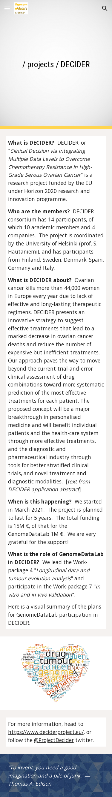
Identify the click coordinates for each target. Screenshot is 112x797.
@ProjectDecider (54, 740)
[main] (56, 64)
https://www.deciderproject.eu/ (46, 731)
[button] (7, 8)
